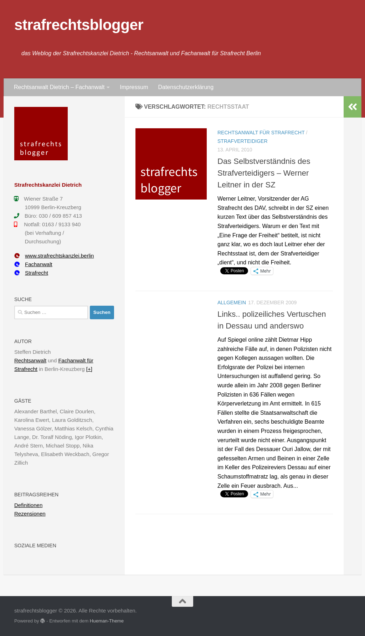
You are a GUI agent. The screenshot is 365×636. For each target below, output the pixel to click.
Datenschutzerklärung (186, 87)
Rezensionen (30, 514)
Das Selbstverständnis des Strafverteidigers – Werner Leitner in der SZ (263, 173)
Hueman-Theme (107, 621)
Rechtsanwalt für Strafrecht (261, 132)
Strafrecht (31, 273)
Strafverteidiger (242, 141)
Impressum (134, 87)
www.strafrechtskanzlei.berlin (54, 256)
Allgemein (231, 302)
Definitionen (28, 505)
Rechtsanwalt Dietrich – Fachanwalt (59, 87)
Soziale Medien (35, 545)
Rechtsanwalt (30, 360)
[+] (89, 369)
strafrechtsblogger (78, 24)
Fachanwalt (33, 264)
